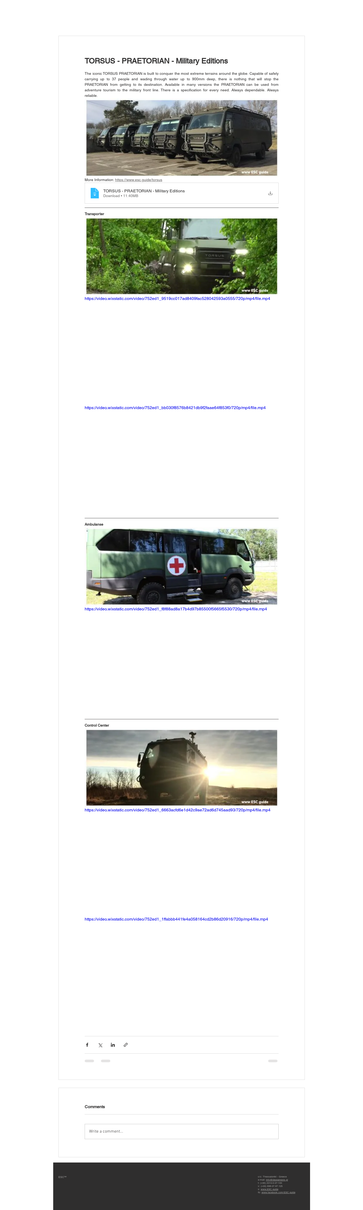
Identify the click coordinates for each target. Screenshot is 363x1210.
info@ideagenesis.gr (277, 1179)
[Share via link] (125, 1044)
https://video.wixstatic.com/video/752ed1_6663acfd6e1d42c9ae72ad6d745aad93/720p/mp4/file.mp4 (177, 809)
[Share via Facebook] (87, 1044)
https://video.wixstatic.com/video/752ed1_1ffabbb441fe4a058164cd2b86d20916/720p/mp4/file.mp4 (176, 919)
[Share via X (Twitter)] (99, 1044)
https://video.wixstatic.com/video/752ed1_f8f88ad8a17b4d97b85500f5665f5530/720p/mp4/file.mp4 (176, 608)
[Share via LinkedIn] (112, 1044)
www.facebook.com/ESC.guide (278, 1192)
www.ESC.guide (269, 1189)
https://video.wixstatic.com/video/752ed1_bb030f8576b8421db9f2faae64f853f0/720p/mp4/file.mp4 (175, 407)
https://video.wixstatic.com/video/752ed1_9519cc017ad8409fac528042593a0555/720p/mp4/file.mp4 (177, 298)
